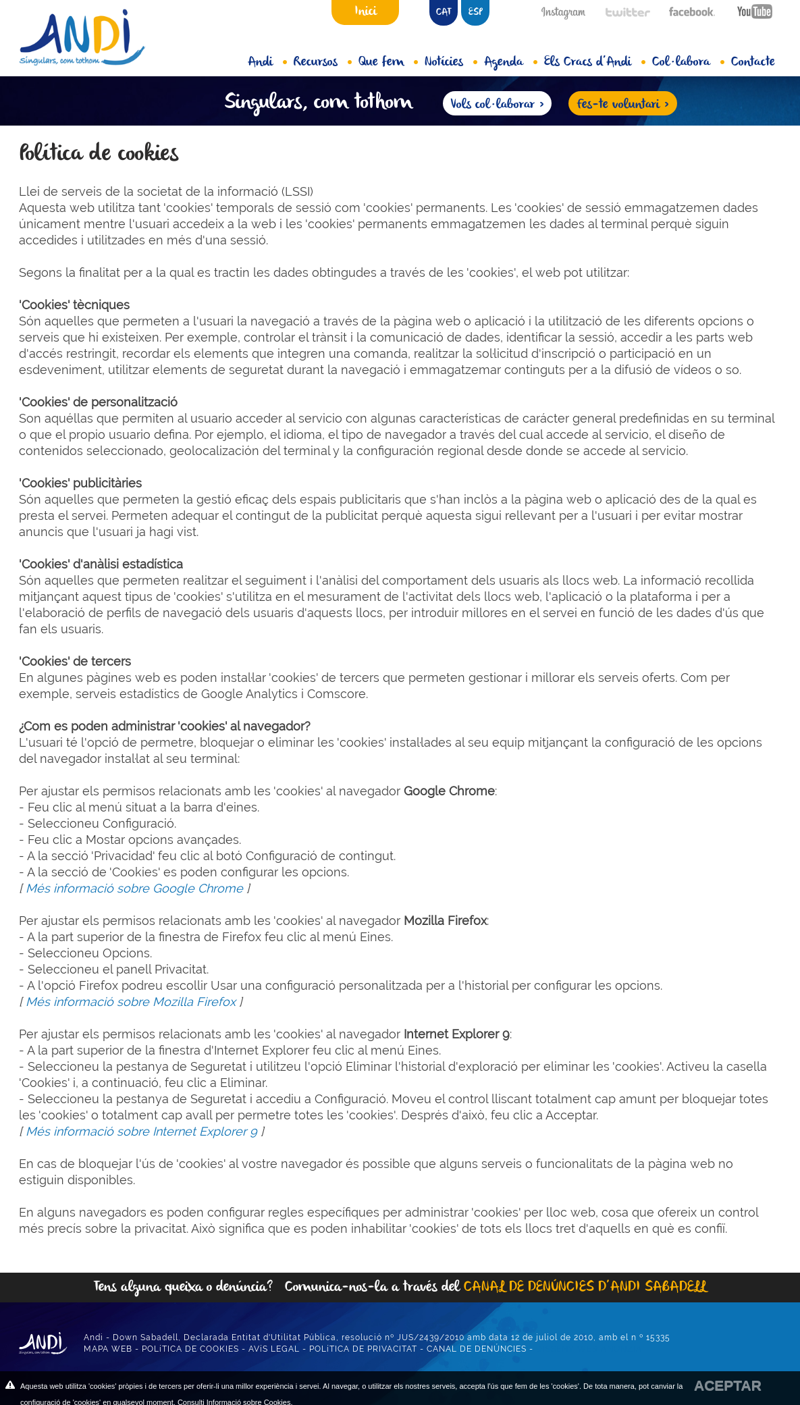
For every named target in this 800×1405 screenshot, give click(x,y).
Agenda (510, 62)
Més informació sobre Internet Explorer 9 (141, 1131)
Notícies (451, 62)
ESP (476, 12)
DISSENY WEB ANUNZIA (589, 1349)
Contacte (753, 62)
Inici (365, 11)
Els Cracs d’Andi (594, 62)
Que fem (388, 62)
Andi (267, 62)
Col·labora (688, 62)
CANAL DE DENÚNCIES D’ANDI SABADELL (585, 1287)
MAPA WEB (108, 1349)
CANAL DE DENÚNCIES (477, 1349)
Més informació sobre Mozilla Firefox (131, 1002)
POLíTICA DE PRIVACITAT (363, 1349)
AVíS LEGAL (274, 1349)
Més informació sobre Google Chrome (134, 888)
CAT (443, 12)
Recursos (323, 62)
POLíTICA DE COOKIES (190, 1349)
